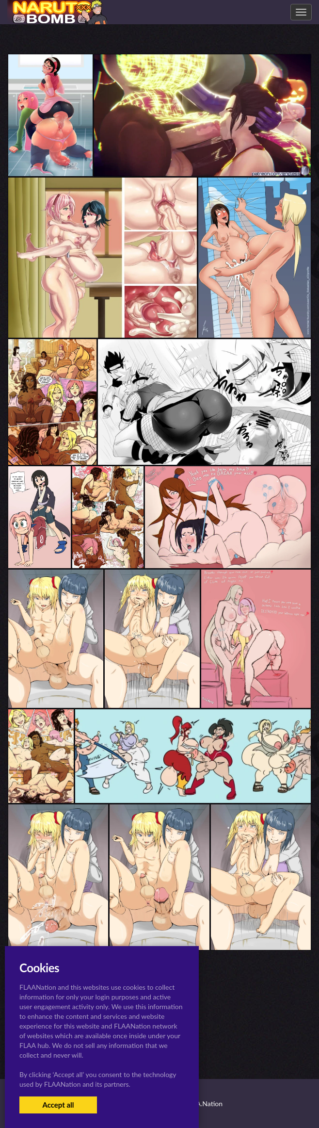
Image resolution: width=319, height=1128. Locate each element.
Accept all (58, 1104)
